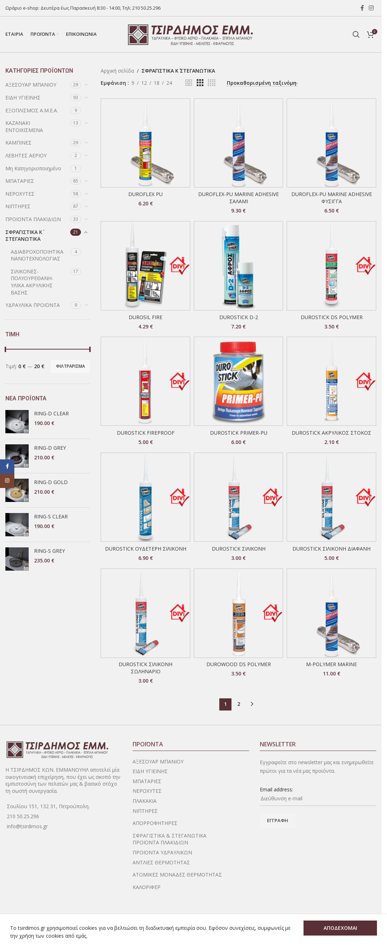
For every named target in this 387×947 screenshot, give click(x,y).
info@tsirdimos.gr (27, 826)
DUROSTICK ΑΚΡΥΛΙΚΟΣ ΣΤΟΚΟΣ (331, 432)
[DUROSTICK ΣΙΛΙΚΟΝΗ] (238, 497)
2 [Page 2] (238, 704)
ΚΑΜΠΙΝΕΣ (18, 142)
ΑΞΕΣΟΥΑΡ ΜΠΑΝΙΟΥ (30, 84)
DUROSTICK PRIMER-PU (238, 432)
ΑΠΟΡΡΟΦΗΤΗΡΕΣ (155, 823)
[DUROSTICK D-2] (238, 265)
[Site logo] (190, 33)
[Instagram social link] (371, 8)
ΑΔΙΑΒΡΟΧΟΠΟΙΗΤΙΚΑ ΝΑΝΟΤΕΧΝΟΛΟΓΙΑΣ (37, 255)
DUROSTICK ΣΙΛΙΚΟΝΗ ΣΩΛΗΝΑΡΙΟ (145, 668)
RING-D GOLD (51, 482)
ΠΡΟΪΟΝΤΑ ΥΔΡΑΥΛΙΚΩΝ (162, 852)
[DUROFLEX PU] (145, 143)
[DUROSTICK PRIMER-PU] (238, 381)
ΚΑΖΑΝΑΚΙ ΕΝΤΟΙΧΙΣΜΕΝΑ (24, 126)
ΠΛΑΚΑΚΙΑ (145, 800)
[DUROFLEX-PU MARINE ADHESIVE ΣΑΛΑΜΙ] (238, 143)
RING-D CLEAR (51, 413)
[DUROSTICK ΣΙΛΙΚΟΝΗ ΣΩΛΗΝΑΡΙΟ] (145, 613)
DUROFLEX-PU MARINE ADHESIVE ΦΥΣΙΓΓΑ (331, 198)
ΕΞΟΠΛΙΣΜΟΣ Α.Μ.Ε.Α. (31, 110)
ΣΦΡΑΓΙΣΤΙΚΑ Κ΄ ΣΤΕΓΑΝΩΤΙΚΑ (23, 236)
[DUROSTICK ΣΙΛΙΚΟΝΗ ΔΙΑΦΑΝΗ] (331, 497)
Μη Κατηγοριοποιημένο (33, 168)
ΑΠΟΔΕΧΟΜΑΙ (340, 927)
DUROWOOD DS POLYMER (238, 664)
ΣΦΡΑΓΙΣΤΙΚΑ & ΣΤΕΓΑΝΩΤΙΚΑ (169, 835)
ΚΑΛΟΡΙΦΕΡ (147, 887)
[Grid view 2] (188, 82)
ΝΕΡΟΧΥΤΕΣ (19, 193)
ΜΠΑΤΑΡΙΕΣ (19, 180)
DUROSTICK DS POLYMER (332, 317)
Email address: (276, 789)
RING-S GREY (49, 550)
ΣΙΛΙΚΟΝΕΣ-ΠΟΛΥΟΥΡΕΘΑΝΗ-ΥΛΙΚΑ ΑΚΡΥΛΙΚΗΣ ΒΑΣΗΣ (32, 282)
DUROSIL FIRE (145, 317)
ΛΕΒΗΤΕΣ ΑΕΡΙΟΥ (26, 155)
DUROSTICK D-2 (238, 317)
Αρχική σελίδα (117, 70)
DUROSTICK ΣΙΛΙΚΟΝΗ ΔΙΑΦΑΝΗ (331, 548)
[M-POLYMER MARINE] (331, 613)
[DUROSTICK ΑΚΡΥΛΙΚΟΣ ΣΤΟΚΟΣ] (331, 381)
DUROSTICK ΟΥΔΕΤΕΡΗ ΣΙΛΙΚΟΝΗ (145, 548)
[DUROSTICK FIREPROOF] (145, 381)
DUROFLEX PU (145, 194)
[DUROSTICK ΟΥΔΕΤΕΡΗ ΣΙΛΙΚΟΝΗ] (145, 497)
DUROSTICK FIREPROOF (146, 432)
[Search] (356, 34)
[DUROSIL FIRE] (145, 265)
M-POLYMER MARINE (331, 664)
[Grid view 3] (200, 82)
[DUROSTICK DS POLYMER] (331, 265)
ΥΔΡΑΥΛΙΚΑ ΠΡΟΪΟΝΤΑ (32, 305)
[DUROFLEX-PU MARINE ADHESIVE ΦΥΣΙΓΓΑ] (331, 143)
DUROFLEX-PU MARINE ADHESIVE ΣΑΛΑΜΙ (238, 198)
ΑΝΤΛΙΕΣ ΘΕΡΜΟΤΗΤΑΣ (161, 862)
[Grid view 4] (211, 82)
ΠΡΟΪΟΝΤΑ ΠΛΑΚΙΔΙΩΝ (33, 219)
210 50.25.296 (146, 8)
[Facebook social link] (362, 8)
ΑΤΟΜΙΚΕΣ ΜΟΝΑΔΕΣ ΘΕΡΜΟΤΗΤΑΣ (177, 874)
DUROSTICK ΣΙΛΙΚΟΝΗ (239, 548)
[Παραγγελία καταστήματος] (262, 83)
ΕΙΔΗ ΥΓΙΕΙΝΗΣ (22, 97)
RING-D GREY (50, 447)
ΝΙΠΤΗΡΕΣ (17, 206)
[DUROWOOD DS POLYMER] (238, 613)
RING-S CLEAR (51, 516)
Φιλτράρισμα (70, 366)
